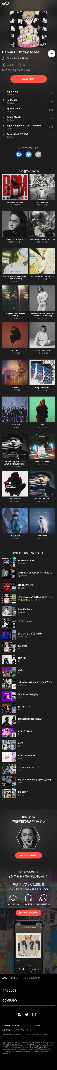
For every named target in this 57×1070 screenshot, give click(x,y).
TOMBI (15, 387)
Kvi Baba (23, 58)
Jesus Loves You (42, 351)
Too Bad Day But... (42, 499)
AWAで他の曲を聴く (28, 855)
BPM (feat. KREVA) (15, 202)
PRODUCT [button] (9, 990)
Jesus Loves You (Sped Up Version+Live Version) (42, 314)
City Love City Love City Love (42, 239)
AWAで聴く (28, 79)
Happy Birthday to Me (32, 978)
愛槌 (42, 425)
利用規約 (6, 1030)
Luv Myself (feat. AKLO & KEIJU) (15, 314)
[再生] (51, 53)
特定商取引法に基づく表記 (37, 1034)
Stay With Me (42, 202)
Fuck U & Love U (42, 462)
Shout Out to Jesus (14, 239)
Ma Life (15, 351)
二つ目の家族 (14, 425)
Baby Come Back (42, 387)
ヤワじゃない (14, 536)
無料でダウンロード (28, 912)
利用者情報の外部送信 (11, 1034)
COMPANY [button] (9, 1000)
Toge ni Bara (14, 499)
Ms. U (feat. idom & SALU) (42, 276)
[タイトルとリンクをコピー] (38, 154)
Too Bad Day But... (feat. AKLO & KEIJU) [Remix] (14, 463)
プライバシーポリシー (24, 1030)
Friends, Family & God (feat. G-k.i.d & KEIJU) (15, 277)
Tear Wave (42, 536)
